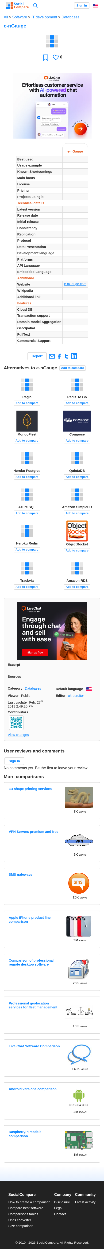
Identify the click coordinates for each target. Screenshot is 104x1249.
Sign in (81, 5)
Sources (14, 676)
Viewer (13, 696)
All (6, 17)
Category (15, 688)
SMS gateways (20, 874)
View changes (18, 735)
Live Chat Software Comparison (34, 1046)
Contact (60, 1214)
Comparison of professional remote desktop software (31, 962)
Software (19, 17)
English (95, 5)
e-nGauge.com (75, 284)
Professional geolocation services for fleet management (33, 1005)
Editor (61, 696)
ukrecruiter (76, 696)
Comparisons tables (23, 1214)
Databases (71, 17)
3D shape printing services (30, 789)
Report (37, 356)
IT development (44, 17)
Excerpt (14, 665)
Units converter (19, 1220)
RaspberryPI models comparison (25, 1134)
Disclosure (62, 1202)
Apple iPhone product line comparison (29, 919)
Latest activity (85, 1202)
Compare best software (25, 1208)
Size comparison (20, 1226)
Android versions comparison (33, 1089)
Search (35, 5)
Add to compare (72, 368)
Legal (58, 1208)
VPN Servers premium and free (33, 832)
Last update (17, 702)
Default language (69, 689)
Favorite (45, 57)
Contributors (18, 712)
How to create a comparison (29, 1202)
